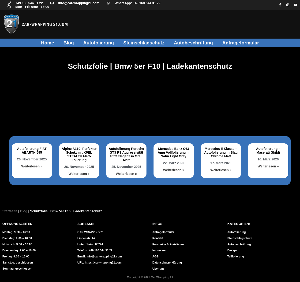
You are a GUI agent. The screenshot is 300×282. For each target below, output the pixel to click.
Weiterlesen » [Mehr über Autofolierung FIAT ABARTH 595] (31, 166)
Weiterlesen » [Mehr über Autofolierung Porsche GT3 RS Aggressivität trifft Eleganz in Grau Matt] (126, 174)
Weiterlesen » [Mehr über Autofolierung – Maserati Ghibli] (268, 166)
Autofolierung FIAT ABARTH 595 (32, 150)
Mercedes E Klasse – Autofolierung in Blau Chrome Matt (220, 152)
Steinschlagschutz (144, 42)
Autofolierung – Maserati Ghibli (268, 150)
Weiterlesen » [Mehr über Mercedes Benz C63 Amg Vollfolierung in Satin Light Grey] (173, 170)
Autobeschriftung (193, 42)
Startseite (9, 211)
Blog (69, 42)
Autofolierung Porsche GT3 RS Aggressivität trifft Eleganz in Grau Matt (126, 154)
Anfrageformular (240, 42)
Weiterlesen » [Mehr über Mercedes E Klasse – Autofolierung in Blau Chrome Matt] (220, 170)
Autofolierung (98, 42)
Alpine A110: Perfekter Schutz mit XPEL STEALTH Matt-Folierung (79, 154)
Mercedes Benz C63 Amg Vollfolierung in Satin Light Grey (174, 152)
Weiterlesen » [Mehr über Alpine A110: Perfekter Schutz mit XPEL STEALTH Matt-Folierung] (79, 174)
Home (47, 42)
